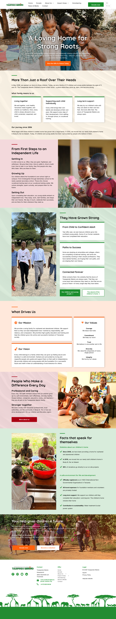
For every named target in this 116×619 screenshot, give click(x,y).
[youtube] (22, 574)
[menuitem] (30, 3)
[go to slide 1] (86, 425)
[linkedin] (26, 574)
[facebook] (13, 574)
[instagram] (17, 574)
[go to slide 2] (87, 425)
